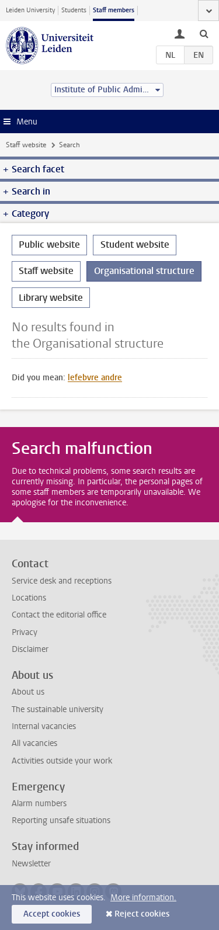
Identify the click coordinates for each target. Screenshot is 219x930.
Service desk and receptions (62, 581)
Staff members (113, 10)
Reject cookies (141, 913)
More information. (143, 897)
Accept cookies (51, 913)
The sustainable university (57, 709)
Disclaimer (30, 649)
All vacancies (34, 743)
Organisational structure (144, 271)
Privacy (24, 632)
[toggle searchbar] (203, 33)
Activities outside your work (62, 760)
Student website (134, 244)
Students (73, 10)
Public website (49, 244)
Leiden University (30, 10)
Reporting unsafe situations (61, 820)
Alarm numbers (39, 803)
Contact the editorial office (59, 614)
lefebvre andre (95, 377)
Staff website (26, 145)
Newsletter (31, 863)
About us (28, 691)
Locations (29, 597)
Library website (51, 298)
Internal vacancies (44, 726)
